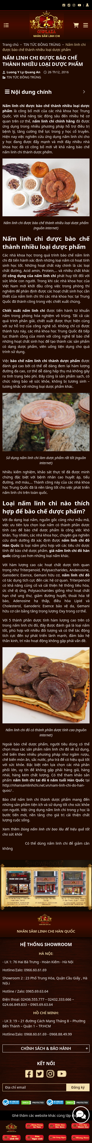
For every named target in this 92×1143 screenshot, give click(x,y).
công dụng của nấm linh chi (32, 275)
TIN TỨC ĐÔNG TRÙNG (42, 44)
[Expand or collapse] (84, 92)
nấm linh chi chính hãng (53, 121)
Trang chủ (10, 44)
